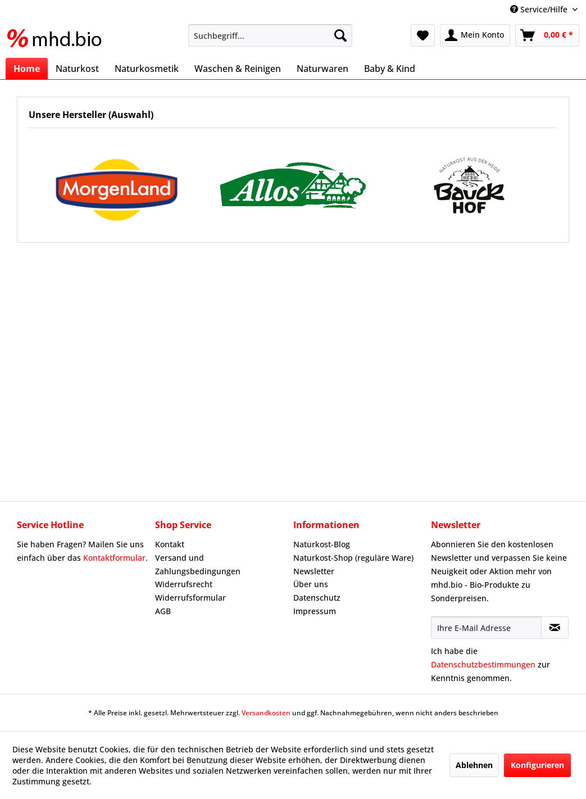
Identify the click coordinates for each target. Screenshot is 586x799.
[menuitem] (270, 35)
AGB (163, 611)
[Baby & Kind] (389, 68)
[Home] (27, 68)
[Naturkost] (77, 68)
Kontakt (169, 544)
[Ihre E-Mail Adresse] (486, 627)
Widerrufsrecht (183, 584)
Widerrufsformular (190, 597)
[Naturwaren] (322, 68)
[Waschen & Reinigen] (238, 68)
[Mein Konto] (475, 35)
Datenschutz (316, 597)
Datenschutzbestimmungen (483, 664)
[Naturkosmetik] (147, 68)
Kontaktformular (114, 557)
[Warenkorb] (547, 35)
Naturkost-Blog (321, 544)
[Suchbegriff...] (270, 35)
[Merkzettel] (423, 35)
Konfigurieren (537, 765)
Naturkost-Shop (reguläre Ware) (353, 557)
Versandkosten (266, 713)
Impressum (314, 611)
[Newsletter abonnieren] (555, 627)
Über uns (310, 584)
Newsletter (313, 571)
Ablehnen (474, 765)
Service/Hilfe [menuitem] (540, 9)
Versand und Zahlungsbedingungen (197, 564)
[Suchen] (340, 35)
